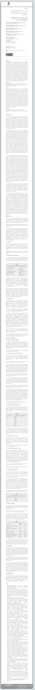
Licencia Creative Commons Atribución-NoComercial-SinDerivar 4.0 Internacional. (17, 57)
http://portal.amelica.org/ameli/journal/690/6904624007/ (17, 50)
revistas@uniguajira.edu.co (10, 43)
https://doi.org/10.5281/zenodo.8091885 (14, 50)
